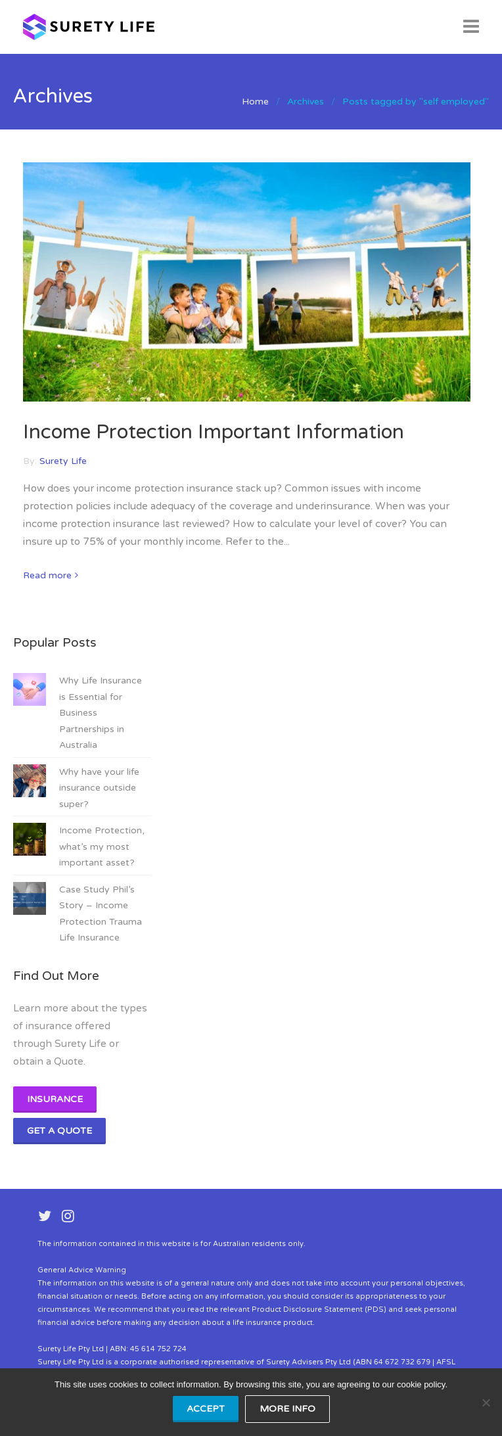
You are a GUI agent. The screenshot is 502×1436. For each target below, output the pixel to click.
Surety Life (63, 461)
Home (255, 101)
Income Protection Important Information (213, 432)
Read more (47, 575)
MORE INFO (287, 1408)
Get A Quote (59, 1130)
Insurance (55, 1099)
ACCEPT (206, 1408)
